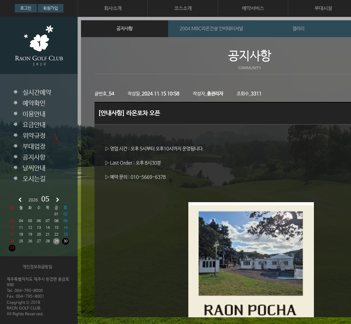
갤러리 (298, 28)
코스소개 (183, 8)
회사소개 (113, 8)
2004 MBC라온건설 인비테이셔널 (211, 28)
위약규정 (34, 136)
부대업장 (34, 147)
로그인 (25, 8)
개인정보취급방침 (37, 267)
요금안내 (34, 125)
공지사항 (34, 157)
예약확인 (34, 103)
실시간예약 (37, 93)
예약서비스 (253, 8)
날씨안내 (34, 168)
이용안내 (34, 114)
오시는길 (34, 179)
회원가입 (50, 8)
